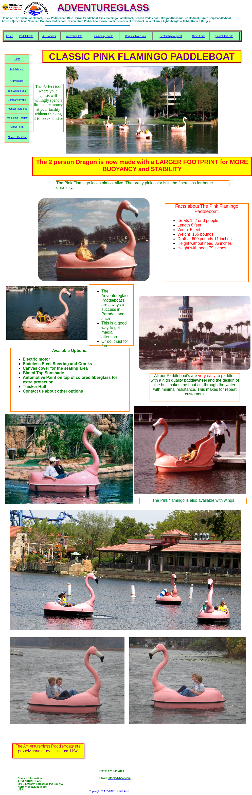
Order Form (198, 36)
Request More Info (135, 36)
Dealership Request (170, 36)
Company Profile (103, 36)
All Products (49, 36)
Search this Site (224, 36)
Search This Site (17, 137)
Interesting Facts (17, 90)
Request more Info (17, 108)
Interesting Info (74, 36)
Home (9, 36)
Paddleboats (26, 36)
